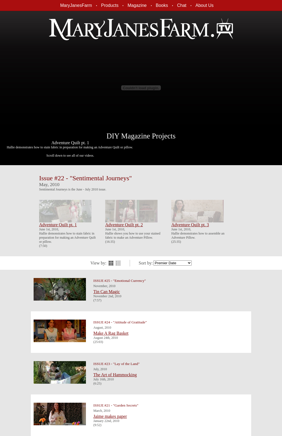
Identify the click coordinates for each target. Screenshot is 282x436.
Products (109, 5)
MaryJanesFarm (76, 5)
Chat (181, 5)
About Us (205, 5)
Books (162, 5)
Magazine (137, 5)
